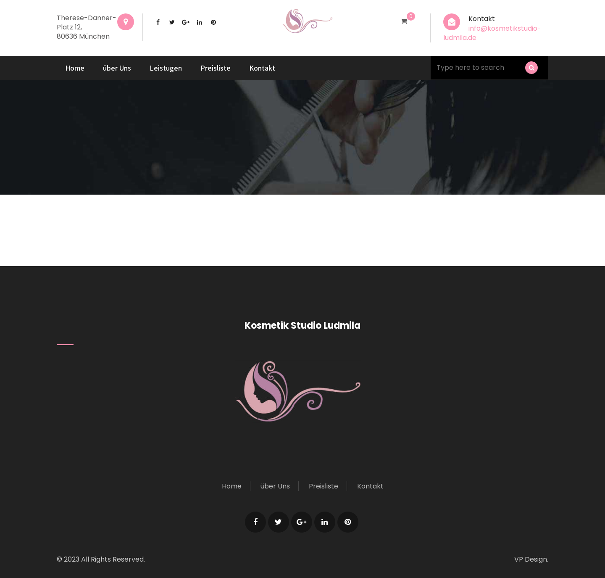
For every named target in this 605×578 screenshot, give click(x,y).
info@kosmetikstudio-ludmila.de (492, 33)
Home (74, 68)
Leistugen (166, 68)
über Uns (117, 68)
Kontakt (262, 68)
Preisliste (215, 68)
